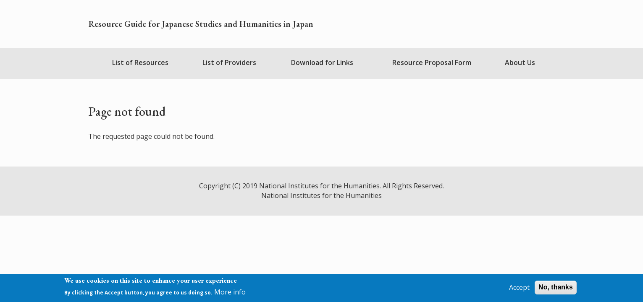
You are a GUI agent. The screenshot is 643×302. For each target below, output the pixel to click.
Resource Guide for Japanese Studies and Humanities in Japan (201, 23)
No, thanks (555, 288)
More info (230, 293)
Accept (519, 289)
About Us (520, 62)
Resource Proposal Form (431, 62)
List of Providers (229, 62)
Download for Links (322, 62)
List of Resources (140, 62)
